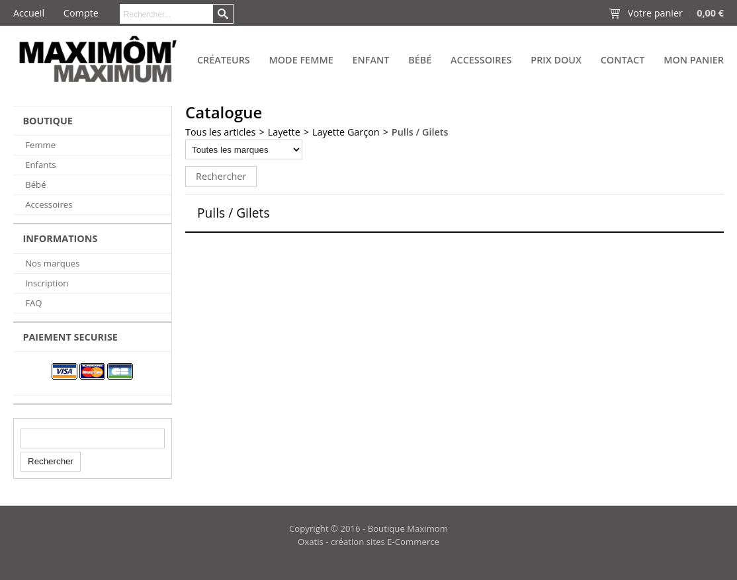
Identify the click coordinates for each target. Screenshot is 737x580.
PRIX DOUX (556, 60)
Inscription (46, 283)
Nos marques (52, 263)
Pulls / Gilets (420, 132)
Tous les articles (220, 132)
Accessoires (481, 60)
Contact (623, 60)
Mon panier (694, 60)
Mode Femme (301, 60)
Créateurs (223, 60)
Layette (284, 132)
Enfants (40, 165)
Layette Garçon (346, 132)
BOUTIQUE (47, 120)
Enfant (370, 60)
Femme (40, 145)
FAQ (33, 303)
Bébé (419, 60)
